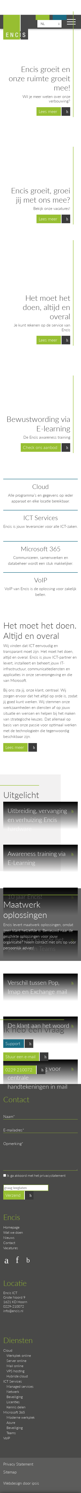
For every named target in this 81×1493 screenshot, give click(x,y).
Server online (16, 1360)
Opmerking (12, 1143)
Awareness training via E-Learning (37, 858)
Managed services (19, 1386)
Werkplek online (18, 1355)
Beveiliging (14, 1396)
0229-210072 (13, 1306)
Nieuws (8, 1237)
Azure (10, 1422)
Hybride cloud (17, 1376)
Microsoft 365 (40, 548)
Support (60, 18)
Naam (8, 1116)
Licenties (13, 1401)
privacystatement (52, 1175)
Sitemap (10, 1472)
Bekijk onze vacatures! (42, 18)
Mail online (14, 1365)
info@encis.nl (13, 1310)
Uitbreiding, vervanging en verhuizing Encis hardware (37, 817)
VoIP (40, 579)
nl (43, 23)
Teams (11, 1432)
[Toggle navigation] (71, 22)
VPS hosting (15, 1370)
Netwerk (12, 1391)
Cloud (40, 486)
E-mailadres (12, 1130)
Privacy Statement (18, 1464)
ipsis (35, 1483)
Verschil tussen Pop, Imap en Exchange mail (37, 986)
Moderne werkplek (20, 1417)
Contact (9, 1242)
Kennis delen (15, 1406)
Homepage (11, 1227)
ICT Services (40, 517)
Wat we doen (13, 1232)
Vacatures (10, 1247)
